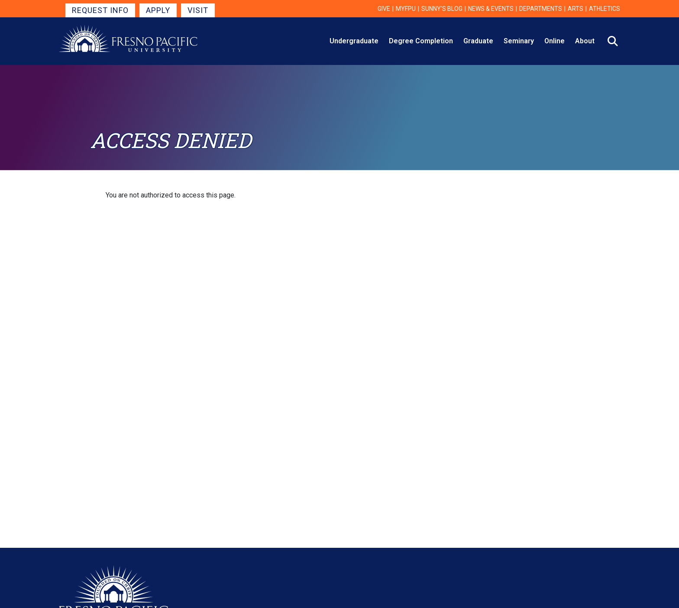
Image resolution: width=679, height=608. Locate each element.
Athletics (604, 8)
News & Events (491, 8)
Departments (540, 8)
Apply (158, 10)
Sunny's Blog (441, 8)
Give (384, 8)
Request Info (100, 10)
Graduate (478, 41)
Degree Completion (421, 41)
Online (554, 41)
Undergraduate (354, 41)
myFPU (406, 8)
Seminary (519, 41)
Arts (575, 8)
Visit (198, 10)
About (585, 41)
